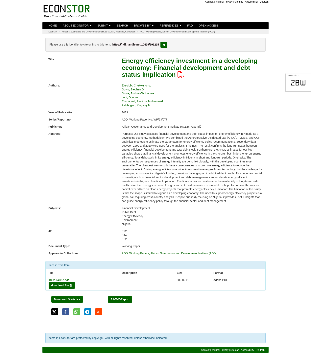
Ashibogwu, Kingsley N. (136, 105)
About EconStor (77, 25)
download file (61, 285)
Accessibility (251, 1)
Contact (209, 1)
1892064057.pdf (59, 280)
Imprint (219, 1)
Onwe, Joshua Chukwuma (138, 93)
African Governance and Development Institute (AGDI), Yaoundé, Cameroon (98, 31)
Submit (104, 25)
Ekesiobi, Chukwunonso (136, 85)
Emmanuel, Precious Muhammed (142, 101)
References (170, 25)
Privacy (228, 1)
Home (52, 25)
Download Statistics (67, 299)
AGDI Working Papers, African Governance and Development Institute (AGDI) (177, 31)
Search (122, 25)
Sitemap (238, 1)
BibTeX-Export (120, 299)
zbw (298, 83)
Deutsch (264, 1)
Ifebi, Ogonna (130, 97)
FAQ (190, 25)
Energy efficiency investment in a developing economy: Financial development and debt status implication (190, 67)
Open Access (209, 25)
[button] (54, 311)
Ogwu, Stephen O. (133, 89)
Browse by (144, 25)
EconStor (52, 31)
